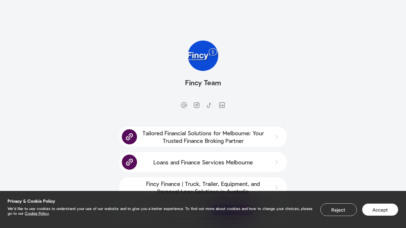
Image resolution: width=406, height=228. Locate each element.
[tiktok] (209, 105)
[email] (184, 105)
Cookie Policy (37, 213)
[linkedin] (222, 105)
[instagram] (196, 105)
